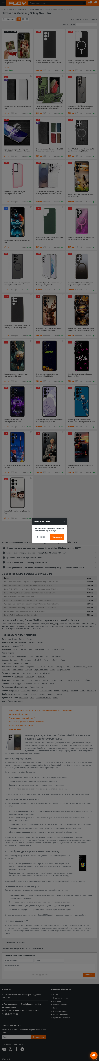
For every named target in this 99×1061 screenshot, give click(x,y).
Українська (57, 537)
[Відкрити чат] (94, 1055)
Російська (41, 537)
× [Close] (64, 521)
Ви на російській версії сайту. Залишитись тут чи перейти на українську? (49, 530)
